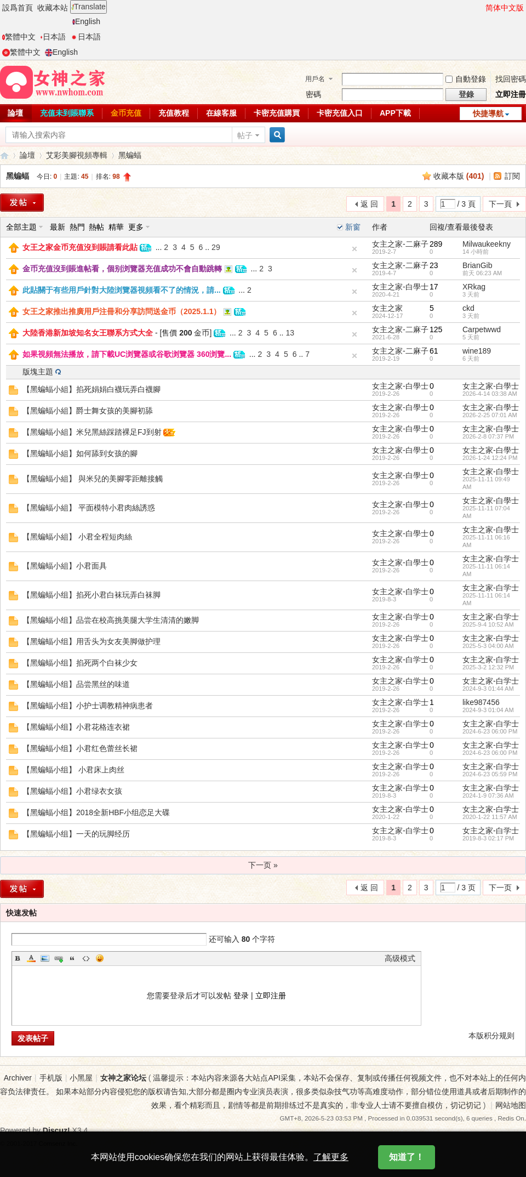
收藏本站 (52, 7)
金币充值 (126, 113)
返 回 (369, 204)
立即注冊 (510, 94)
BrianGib (477, 265)
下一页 (500, 887)
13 (289, 332)
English (86, 21)
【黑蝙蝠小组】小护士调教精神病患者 (87, 705)
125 (436, 329)
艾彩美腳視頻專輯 (76, 155)
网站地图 (510, 1105)
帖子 (245, 135)
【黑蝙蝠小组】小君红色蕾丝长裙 (80, 748)
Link (58, 958)
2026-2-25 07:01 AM (489, 415)
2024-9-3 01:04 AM (488, 710)
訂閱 (512, 176)
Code (86, 958)
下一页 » (263, 865)
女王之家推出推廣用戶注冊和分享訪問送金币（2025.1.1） (121, 311)
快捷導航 (488, 113)
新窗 (353, 227)
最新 (57, 227)
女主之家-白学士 (490, 558)
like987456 (481, 702)
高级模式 (400, 958)
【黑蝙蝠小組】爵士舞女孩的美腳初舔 (87, 410)
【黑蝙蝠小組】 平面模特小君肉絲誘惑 (88, 507)
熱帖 (96, 227)
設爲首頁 (17, 7)
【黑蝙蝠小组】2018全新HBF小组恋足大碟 (96, 812)
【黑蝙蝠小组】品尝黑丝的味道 (76, 684)
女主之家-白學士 (400, 286)
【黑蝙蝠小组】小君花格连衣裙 (76, 727)
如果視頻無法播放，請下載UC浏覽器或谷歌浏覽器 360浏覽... (126, 354)
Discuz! (56, 1130)
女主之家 (387, 308)
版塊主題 (37, 371)
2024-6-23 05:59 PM (489, 774)
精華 (116, 227)
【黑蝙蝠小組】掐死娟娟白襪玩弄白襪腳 (91, 389)
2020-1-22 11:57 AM (489, 817)
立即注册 (270, 995)
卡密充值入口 (340, 113)
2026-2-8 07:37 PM (488, 436)
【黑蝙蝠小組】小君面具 (64, 565)
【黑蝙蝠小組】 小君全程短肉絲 (77, 536)
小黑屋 (81, 1077)
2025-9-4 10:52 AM (488, 624)
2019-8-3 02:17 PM (488, 838)
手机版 (50, 1077)
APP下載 (395, 113)
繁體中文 (19, 36)
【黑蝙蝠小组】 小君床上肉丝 (73, 769)
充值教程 (173, 113)
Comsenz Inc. (58, 1143)
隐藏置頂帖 (354, 249)
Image (44, 958)
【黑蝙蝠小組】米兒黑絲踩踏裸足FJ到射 (92, 432)
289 (436, 244)
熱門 (77, 227)
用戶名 (315, 79)
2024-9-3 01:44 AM (488, 688)
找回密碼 (510, 79)
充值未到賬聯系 (67, 113)
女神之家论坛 (123, 1077)
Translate (88, 6)
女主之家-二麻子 (400, 244)
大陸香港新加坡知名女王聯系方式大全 (87, 332)
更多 (136, 227)
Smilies (99, 958)
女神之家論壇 (4, 155)
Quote (72, 958)
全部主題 (21, 227)
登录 (241, 995)
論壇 (27, 155)
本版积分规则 (491, 1035)
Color (31, 958)
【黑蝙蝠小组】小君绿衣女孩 (72, 791)
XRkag (473, 286)
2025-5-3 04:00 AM (488, 645)
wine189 (476, 350)
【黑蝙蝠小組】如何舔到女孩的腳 (80, 453)
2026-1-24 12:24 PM (489, 457)
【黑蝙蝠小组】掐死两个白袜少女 (80, 662)
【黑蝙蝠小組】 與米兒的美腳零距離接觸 (92, 478)
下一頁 (500, 204)
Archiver (18, 1077)
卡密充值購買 (277, 113)
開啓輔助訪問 (480, 8)
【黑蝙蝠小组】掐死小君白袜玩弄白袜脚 (91, 594)
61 (434, 350)
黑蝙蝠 (129, 155)
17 (434, 286)
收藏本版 (458, 176)
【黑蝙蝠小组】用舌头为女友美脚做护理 (91, 641)
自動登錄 (465, 79)
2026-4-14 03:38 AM (489, 393)
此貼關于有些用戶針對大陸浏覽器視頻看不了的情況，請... (121, 290)
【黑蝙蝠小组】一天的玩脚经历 (76, 833)
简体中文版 (504, 7)
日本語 (53, 36)
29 (215, 247)
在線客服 (221, 113)
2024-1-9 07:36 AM (488, 795)
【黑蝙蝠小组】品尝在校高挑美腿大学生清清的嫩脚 (110, 620)
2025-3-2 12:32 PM (488, 667)
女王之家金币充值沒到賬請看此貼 (80, 247)
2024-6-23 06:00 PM (489, 731)
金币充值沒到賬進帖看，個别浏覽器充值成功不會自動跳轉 (122, 268)
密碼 (313, 94)
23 (434, 265)
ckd (468, 308)
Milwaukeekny (486, 244)
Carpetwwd (481, 329)
